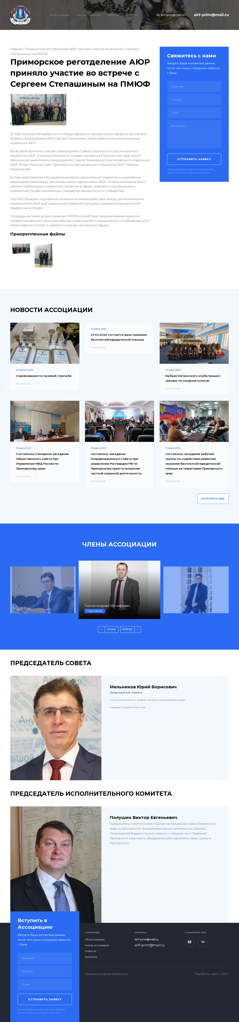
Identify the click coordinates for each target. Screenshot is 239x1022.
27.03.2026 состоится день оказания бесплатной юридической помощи (119, 337)
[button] (108, 629)
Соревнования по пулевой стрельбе (44, 376)
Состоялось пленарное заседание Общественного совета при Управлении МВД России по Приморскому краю (42, 461)
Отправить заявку (194, 159)
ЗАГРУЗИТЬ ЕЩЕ (213, 498)
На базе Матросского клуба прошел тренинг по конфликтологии (192, 378)
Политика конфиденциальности (106, 974)
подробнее (95, 610)
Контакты (131, 15)
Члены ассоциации (88, 15)
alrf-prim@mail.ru (170, 15)
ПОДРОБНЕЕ (27, 384)
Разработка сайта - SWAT (211, 974)
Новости (113, 15)
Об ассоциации (60, 15)
